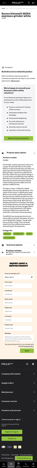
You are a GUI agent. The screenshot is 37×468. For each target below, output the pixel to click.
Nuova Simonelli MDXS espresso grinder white (22, 8)
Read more (15, 81)
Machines (7, 234)
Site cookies (14, 455)
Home (3, 8)
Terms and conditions (26, 455)
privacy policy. (29, 346)
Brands (29, 234)
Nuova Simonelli (9, 238)
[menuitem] (3, 447)
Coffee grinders (18, 234)
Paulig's (21, 346)
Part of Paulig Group (7, 458)
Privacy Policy (6, 455)
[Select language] (5, 2)
